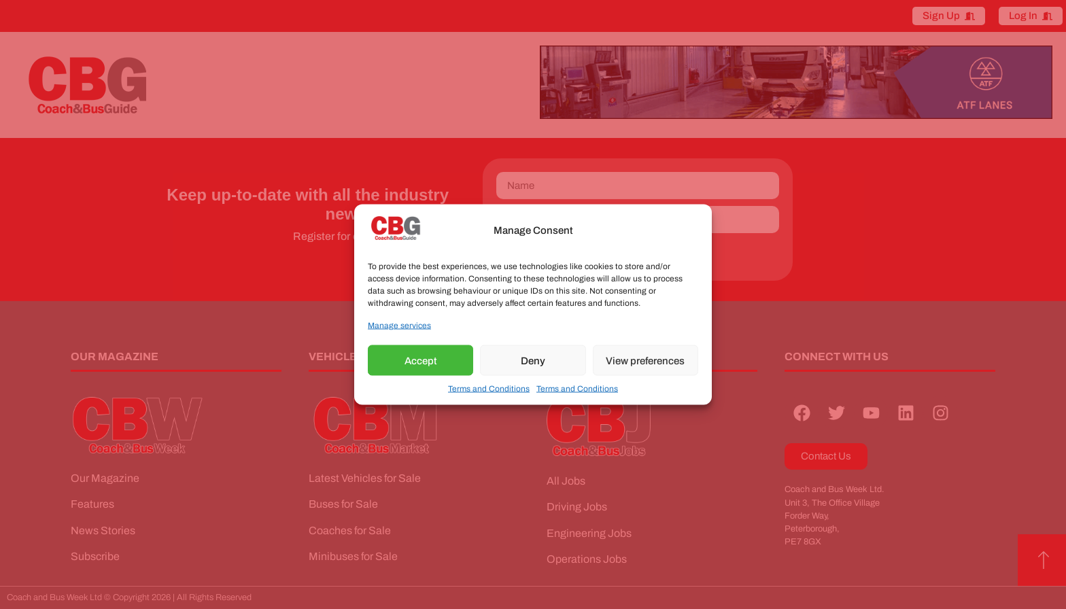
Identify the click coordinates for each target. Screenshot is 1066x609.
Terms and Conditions (489, 389)
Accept (421, 360)
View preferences (645, 360)
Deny (533, 360)
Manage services (399, 325)
